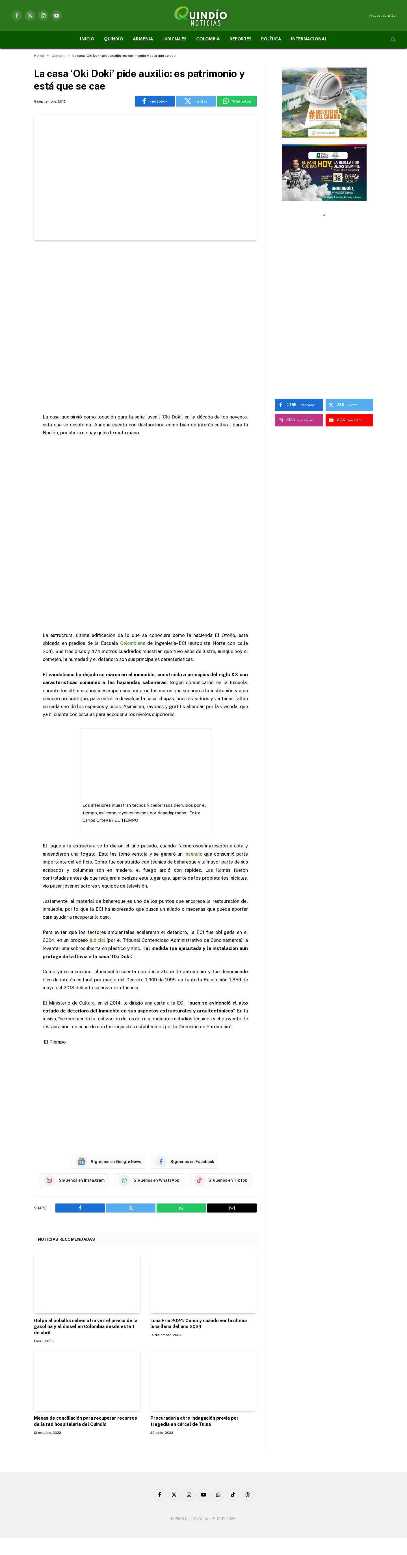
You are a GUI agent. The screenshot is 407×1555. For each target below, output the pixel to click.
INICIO (87, 39)
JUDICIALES (175, 39)
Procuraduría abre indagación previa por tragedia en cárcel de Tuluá (194, 1421)
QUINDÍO (113, 39)
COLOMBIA (208, 39)
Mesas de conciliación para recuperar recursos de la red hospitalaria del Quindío (85, 1421)
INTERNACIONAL (309, 39)
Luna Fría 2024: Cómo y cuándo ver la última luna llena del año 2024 (198, 1323)
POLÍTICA (271, 39)
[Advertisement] (145, 327)
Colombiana (133, 643)
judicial (97, 940)
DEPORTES (241, 39)
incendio (193, 853)
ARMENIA (143, 39)
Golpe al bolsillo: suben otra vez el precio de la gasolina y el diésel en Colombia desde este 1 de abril (85, 1326)
